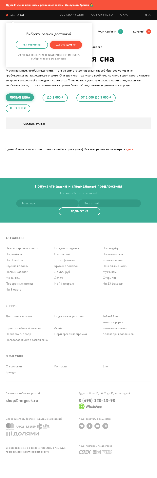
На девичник (14, 254)
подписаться (79, 211)
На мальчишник (113, 254)
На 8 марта (13, 289)
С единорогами (113, 260)
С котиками (62, 254)
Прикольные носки (115, 266)
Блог (106, 366)
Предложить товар (18, 334)
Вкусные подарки (17, 266)
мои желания (107, 31)
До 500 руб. (62, 272)
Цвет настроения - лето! (22, 248)
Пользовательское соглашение (27, 340)
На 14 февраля (64, 283)
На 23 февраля (113, 283)
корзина (138, 31)
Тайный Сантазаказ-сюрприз (113, 319)
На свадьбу (110, 248)
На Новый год (15, 260)
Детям (58, 278)
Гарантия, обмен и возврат (23, 328)
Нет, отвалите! (32, 44)
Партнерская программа (70, 334)
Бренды (11, 372)
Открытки (109, 278)
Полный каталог (17, 272)
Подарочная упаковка (69, 316)
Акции (58, 328)
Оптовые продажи (115, 328)
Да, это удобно (66, 44)
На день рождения (66, 248)
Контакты (60, 366)
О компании (14, 366)
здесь (129, 149)
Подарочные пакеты (19, 283)
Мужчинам (109, 272)
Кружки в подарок (66, 266)
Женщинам (13, 278)
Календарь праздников (118, 334)
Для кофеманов (64, 260)
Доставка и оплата (19, 316)
